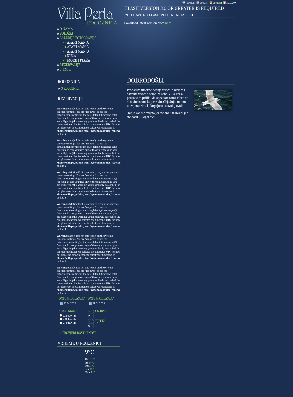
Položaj (66, 33)
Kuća (71, 56)
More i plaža (78, 60)
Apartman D (78, 51)
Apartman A (78, 42)
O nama (66, 29)
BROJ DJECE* (96, 321)
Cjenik (65, 69)
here (168, 23)
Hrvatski (190, 2)
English (204, 2)
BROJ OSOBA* (97, 311)
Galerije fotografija (78, 38)
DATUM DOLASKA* (72, 298)
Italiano (231, 2)
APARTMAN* (68, 311)
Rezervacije (70, 65)
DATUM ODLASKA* (101, 298)
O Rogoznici (70, 89)
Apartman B (78, 47)
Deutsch (217, 2)
